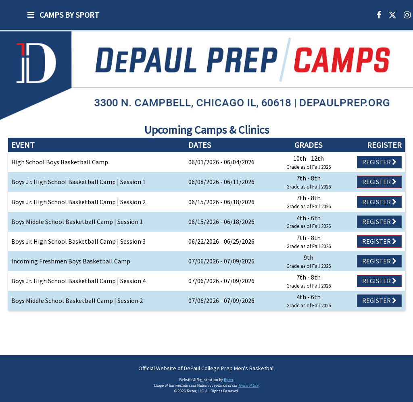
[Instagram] (407, 14)
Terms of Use (248, 385)
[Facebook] (379, 14)
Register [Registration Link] (379, 162)
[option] (206, 75)
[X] (392, 14)
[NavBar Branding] (8, 15)
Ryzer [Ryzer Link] (228, 379)
